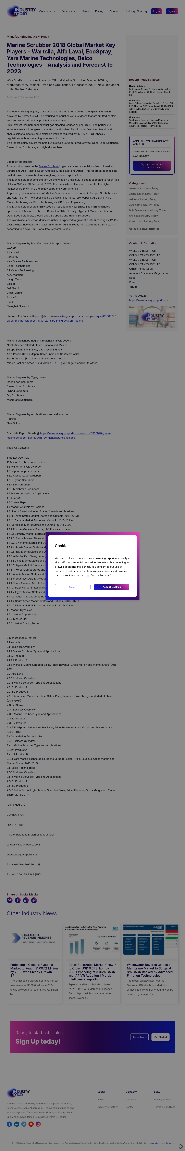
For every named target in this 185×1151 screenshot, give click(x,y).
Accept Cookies (111, 586)
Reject (72, 587)
